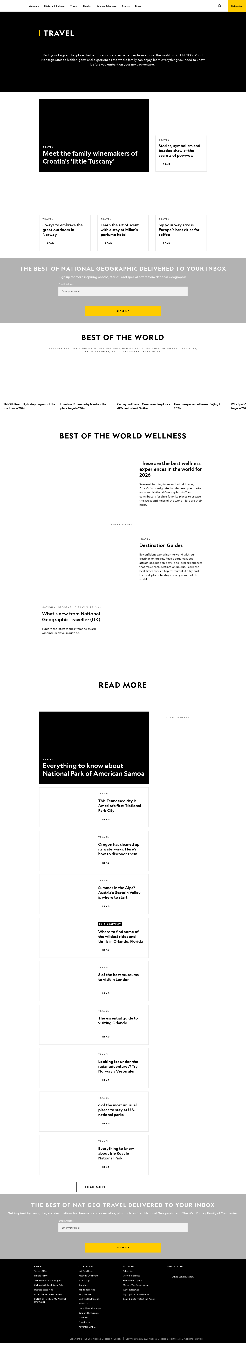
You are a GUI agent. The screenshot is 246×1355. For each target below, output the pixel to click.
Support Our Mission (89, 1324)
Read (164, 175)
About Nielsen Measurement (48, 1306)
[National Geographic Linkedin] (195, 1282)
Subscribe (128, 1282)
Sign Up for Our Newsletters (137, 1306)
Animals (34, 5)
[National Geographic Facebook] (175, 1282)
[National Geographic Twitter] (182, 1282)
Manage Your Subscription (135, 1296)
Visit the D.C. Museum (89, 1310)
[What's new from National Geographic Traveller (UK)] (123, 632)
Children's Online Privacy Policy (49, 1296)
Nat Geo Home (86, 1282)
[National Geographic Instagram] (169, 1282)
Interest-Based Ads (43, 1301)
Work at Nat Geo (131, 1301)
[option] (30, 398)
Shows (125, 5)
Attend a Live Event (88, 1287)
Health (87, 5)
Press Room (84, 1333)
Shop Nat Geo (85, 1306)
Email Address (66, 295)
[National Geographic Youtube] (189, 1282)
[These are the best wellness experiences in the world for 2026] (123, 493)
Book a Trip (84, 1292)
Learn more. (151, 363)
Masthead (83, 1329)
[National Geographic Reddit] (209, 1282)
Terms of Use (40, 1282)
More (138, 5)
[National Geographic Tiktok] (202, 1282)
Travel (74, 5)
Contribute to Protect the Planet (139, 1310)
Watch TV (83, 1315)
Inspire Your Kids (87, 1301)
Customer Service (131, 1287)
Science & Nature (107, 5)
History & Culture (54, 5)
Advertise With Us (87, 1338)
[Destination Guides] (123, 571)
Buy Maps (83, 1296)
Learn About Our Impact (90, 1319)
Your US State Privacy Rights (48, 1292)
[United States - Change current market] (180, 1288)
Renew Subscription (132, 1292)
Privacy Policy (40, 1287)
